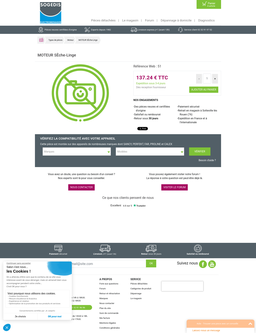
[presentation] (182, 286)
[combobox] (77, 151)
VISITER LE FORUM (174, 187)
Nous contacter (106, 303)
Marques (103, 298)
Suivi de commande (109, 313)
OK (151, 263)
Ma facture (104, 318)
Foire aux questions (108, 283)
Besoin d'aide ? (207, 160)
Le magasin (130, 20)
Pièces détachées (103, 20)
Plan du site (105, 308)
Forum (149, 20)
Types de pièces (55, 40)
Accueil (41, 39)
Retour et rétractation (109, 293)
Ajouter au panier (203, 89)
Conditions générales (109, 328)
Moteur (70, 40)
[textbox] (77, 152)
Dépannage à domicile (176, 20)
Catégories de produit (140, 288)
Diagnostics (206, 20)
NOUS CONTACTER (81, 187)
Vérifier (199, 151)
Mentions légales (107, 323)
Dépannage (135, 293)
